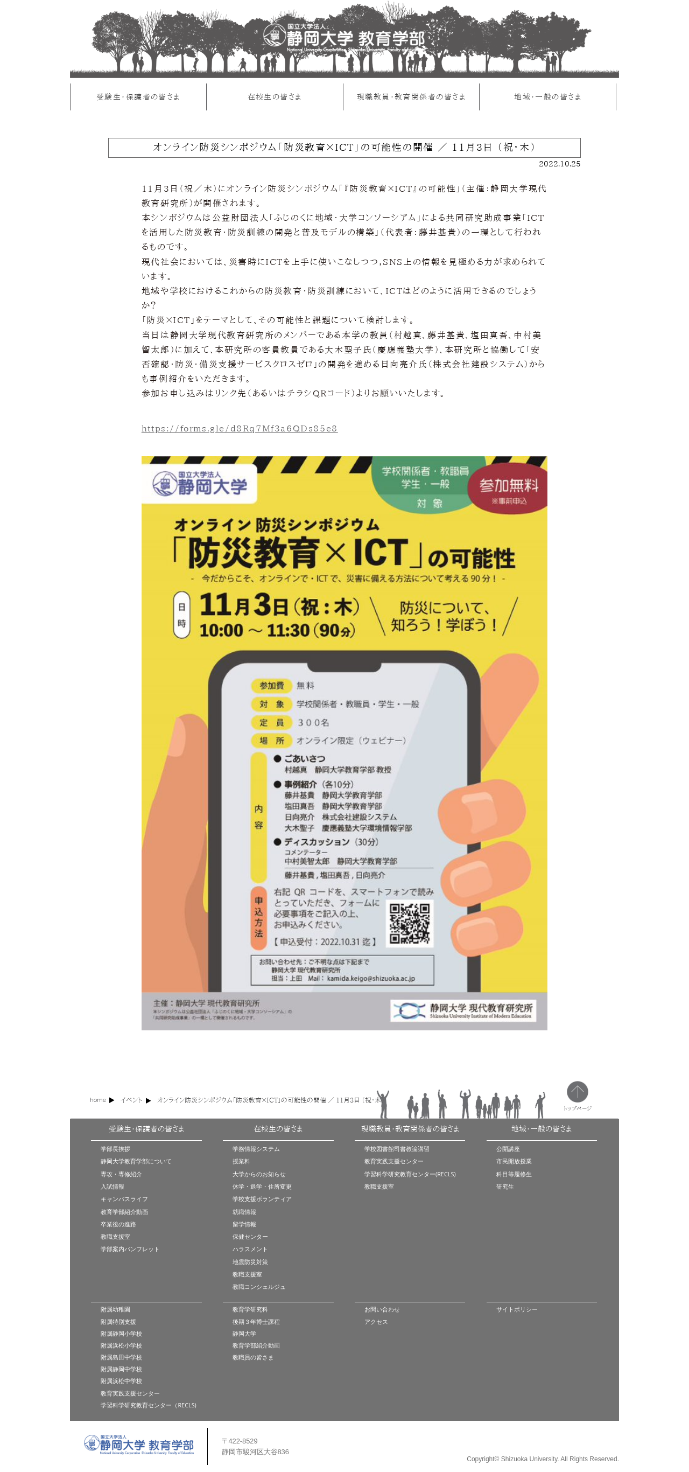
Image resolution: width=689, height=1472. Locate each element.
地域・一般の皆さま (547, 97)
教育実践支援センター (394, 1161)
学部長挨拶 (115, 1149)
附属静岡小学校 (121, 1333)
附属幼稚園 (115, 1309)
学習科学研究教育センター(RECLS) (410, 1174)
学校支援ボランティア (262, 1199)
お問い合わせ (382, 1309)
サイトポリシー (517, 1309)
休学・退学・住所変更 (262, 1186)
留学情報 (244, 1224)
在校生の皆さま (275, 97)
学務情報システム (256, 1149)
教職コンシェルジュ (259, 1286)
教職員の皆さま (253, 1357)
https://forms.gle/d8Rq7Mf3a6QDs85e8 (240, 428)
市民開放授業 (514, 1161)
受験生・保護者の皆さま (138, 97)
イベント (131, 1100)
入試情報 (112, 1186)
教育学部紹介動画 (124, 1212)
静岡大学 (244, 1333)
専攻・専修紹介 (121, 1174)
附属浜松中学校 (121, 1381)
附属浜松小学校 (121, 1345)
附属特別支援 (118, 1321)
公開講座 (508, 1149)
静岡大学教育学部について (136, 1161)
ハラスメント (250, 1249)
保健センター (250, 1236)
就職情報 (244, 1212)
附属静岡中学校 (121, 1369)
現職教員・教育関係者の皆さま (411, 97)
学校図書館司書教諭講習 (397, 1149)
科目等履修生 (514, 1174)
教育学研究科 (250, 1309)
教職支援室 (115, 1236)
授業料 (241, 1161)
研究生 (505, 1186)
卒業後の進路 (118, 1224)
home (98, 1100)
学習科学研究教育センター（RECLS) (148, 1405)
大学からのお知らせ (259, 1174)
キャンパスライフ (124, 1199)
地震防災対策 (250, 1262)
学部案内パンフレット (130, 1249)
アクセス (376, 1321)
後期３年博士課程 (256, 1321)
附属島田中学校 (121, 1357)
